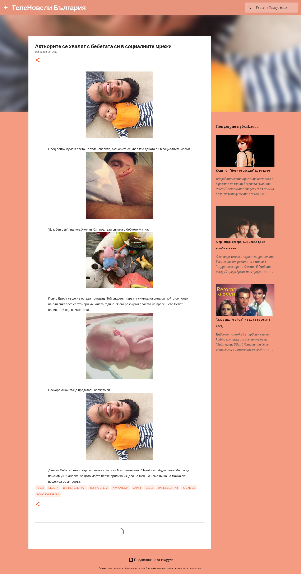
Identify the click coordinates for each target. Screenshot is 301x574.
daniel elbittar (168, 487)
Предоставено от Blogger (150, 560)
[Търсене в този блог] (276, 8)
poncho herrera (48, 494)
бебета (53, 487)
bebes (149, 487)
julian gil (189, 487)
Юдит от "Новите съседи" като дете (243, 170)
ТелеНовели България (49, 7)
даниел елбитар (74, 487)
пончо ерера (99, 487)
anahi (137, 487)
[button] (37, 60)
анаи (40, 487)
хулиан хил (120, 487)
